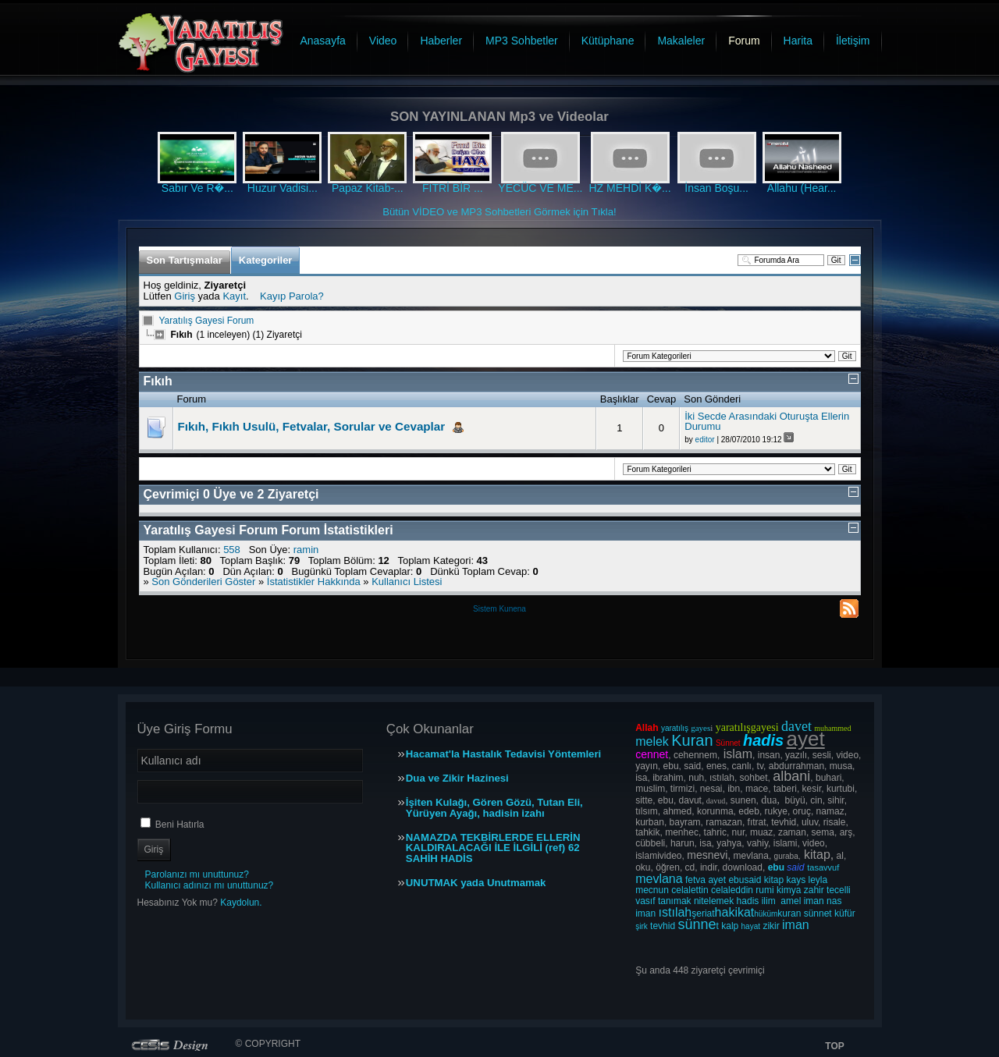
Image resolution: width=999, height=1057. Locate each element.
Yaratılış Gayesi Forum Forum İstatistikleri (268, 530)
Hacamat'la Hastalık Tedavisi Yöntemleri (503, 754)
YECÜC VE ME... (540, 188)
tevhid (662, 925)
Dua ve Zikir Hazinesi (457, 778)
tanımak (674, 901)
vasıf (645, 901)
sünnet (818, 913)
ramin (306, 549)
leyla (818, 879)
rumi (764, 890)
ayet (717, 879)
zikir (771, 925)
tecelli (839, 890)
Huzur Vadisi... (282, 188)
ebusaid (744, 879)
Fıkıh (158, 381)
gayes (700, 727)
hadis (748, 901)
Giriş (184, 296)
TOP (834, 1046)
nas (834, 901)
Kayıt (234, 296)
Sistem (486, 609)
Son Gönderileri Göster (203, 581)
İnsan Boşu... (716, 188)
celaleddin (732, 890)
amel (790, 901)
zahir (814, 890)
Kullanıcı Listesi (407, 581)
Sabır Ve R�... (197, 188)
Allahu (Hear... (802, 188)
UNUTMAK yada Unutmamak (476, 883)
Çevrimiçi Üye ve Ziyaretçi (231, 494)
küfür (844, 913)
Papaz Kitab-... (368, 188)
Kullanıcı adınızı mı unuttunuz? (209, 885)
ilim (769, 901)
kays (796, 879)
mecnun (652, 890)
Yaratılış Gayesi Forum (206, 320)
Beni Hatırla (179, 824)
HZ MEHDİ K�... (629, 188)
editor (705, 439)
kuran (789, 913)
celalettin (689, 890)
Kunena (512, 609)
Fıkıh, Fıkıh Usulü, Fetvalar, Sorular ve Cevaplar (312, 426)
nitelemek (714, 901)
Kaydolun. (240, 902)
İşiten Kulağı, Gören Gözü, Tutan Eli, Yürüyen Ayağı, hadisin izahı (494, 808)
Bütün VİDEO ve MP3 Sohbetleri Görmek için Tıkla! (499, 212)
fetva (695, 879)
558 (231, 549)
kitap (774, 879)
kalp (729, 925)
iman (814, 901)
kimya (789, 890)
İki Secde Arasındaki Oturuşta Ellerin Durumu (766, 421)
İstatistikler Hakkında (314, 581)
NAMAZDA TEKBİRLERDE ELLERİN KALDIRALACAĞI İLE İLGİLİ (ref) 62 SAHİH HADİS (493, 848)
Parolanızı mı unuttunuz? (197, 874)
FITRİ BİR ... (452, 188)
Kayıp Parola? (292, 296)
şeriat (702, 913)
